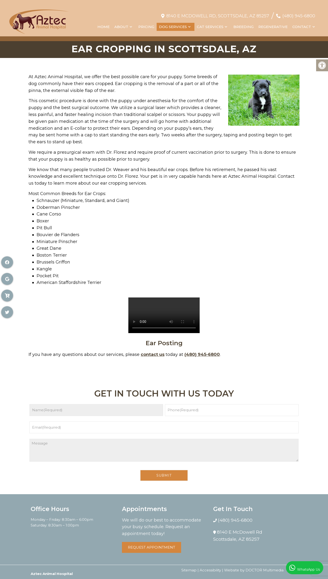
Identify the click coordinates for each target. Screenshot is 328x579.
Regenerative (272, 24)
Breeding (243, 24)
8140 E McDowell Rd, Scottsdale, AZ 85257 (217, 13)
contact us (152, 354)
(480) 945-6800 (298, 13)
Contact (301, 24)
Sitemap (189, 570)
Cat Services (210, 24)
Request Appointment (151, 547)
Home (103, 24)
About (121, 24)
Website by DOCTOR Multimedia (254, 570)
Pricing (146, 24)
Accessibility (210, 570)
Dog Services (173, 24)
